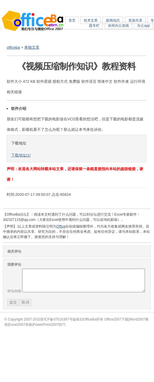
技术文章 (91, 20)
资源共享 (135, 20)
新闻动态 (113, 20)
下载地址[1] (20, 155)
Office (60, 226)
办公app (143, 26)
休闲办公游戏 (118, 26)
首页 (72, 20)
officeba (13, 47)
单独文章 (31, 47)
